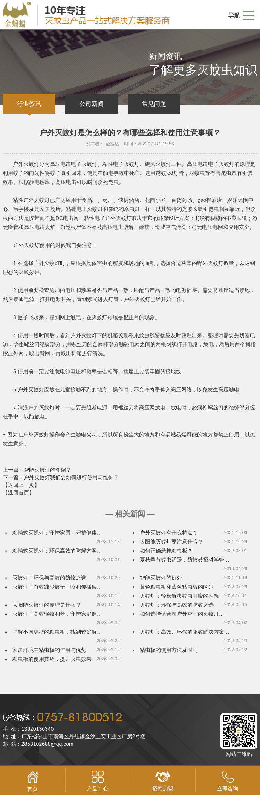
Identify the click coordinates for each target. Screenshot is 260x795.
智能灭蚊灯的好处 (161, 578)
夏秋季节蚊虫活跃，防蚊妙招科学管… (184, 560)
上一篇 (37, 470)
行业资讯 (29, 104)
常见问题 (154, 104)
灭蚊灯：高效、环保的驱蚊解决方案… (184, 632)
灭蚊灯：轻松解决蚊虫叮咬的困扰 (179, 596)
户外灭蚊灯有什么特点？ (169, 533)
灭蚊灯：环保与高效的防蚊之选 (49, 578)
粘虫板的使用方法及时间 (169, 650)
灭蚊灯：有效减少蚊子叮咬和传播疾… (57, 587)
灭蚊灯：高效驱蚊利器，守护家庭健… (57, 614)
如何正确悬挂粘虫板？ (166, 551)
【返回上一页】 (21, 485)
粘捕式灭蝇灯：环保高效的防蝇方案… (57, 551)
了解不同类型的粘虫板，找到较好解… (57, 632)
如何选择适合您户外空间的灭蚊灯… (182, 614)
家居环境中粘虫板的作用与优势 (49, 650)
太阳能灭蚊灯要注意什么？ (171, 542)
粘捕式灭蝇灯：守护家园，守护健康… (57, 533)
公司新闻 (92, 104)
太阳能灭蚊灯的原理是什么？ (46, 605)
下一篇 (61, 477)
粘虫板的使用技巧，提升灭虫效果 (52, 659)
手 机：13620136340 (28, 729)
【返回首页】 (18, 492)
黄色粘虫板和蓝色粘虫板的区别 (177, 587)
